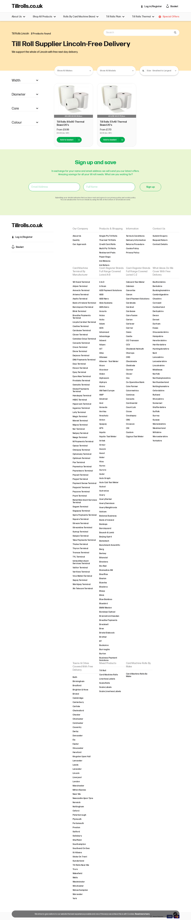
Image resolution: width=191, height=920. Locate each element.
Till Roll (102, 670)
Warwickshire (159, 424)
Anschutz (103, 415)
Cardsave (130, 311)
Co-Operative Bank (135, 382)
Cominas (130, 395)
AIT (100, 349)
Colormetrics (132, 390)
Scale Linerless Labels (110, 691)
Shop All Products (44, 16)
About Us (18, 16)
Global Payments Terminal (81, 390)
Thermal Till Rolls (107, 240)
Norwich (77, 802)
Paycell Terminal (80, 475)
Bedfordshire (159, 282)
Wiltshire (157, 432)
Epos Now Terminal (82, 376)
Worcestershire (160, 436)
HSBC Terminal (80, 400)
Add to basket (66, 140)
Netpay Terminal (80, 433)
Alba (101, 353)
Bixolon (102, 578)
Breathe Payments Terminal (82, 316)
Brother (103, 637)
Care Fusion (132, 315)
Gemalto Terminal (81, 385)
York (75, 898)
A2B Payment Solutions (110, 290)
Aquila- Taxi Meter (108, 436)
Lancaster (78, 761)
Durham (156, 324)
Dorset (156, 319)
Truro (75, 869)
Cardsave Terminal (82, 330)
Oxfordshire (158, 390)
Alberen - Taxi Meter (109, 361)
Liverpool (77, 777)
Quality (76, 240)
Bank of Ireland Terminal (84, 303)
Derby (76, 731)
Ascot (102, 453)
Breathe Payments (108, 620)
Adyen (102, 345)
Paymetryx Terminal (82, 466)
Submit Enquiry (160, 236)
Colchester (78, 723)
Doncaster (78, 735)
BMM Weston (105, 608)
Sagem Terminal (80, 507)
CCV (128, 345)
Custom (129, 432)
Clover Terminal (80, 334)
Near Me (77, 794)
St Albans (77, 852)
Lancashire (158, 357)
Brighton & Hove (80, 690)
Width (25, 80)
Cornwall (157, 303)
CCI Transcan (132, 340)
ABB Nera (104, 299)
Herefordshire (160, 340)
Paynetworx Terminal (83, 471)
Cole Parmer (132, 386)
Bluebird (103, 603)
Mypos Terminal (80, 425)
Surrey (156, 415)
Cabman (130, 286)
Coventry (77, 727)
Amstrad (103, 399)
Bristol (76, 694)
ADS (101, 328)
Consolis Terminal (81, 343)
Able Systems (105, 303)
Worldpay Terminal (82, 584)
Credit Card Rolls (107, 244)
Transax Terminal (81, 552)
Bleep (102, 591)
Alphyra (103, 382)
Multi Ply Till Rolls (107, 248)
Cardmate (131, 303)
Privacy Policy (132, 253)
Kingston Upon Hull (82, 756)
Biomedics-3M (106, 570)
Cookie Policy (132, 248)
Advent (102, 340)
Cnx (128, 378)
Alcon (102, 365)
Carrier (129, 328)
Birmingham (79, 681)
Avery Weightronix (108, 507)
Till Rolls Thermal (143, 16)
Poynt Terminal (80, 496)
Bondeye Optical (107, 612)
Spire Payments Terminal (85, 515)
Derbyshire (158, 311)
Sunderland (78, 861)
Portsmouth (78, 823)
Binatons (103, 562)
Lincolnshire (159, 365)
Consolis (130, 399)
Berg (101, 549)
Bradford (77, 685)
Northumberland (161, 382)
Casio (129, 332)
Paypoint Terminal (81, 487)
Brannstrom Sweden (109, 616)
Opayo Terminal (80, 446)
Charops (130, 353)
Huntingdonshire (161, 349)
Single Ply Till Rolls (108, 236)
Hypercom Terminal (82, 404)
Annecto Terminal (81, 290)
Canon (129, 294)
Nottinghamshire (161, 386)
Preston (76, 827)
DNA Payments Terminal (84, 360)
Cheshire (157, 299)
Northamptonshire (162, 378)
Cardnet (130, 307)
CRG (128, 420)
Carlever (130, 324)
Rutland (156, 395)
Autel (101, 474)
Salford (76, 831)
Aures (102, 466)
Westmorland (159, 428)
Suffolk (156, 411)
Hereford (77, 752)
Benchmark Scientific (109, 545)
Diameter (25, 95)
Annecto (103, 407)
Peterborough (79, 815)
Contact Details (160, 244)
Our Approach (79, 244)
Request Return (160, 240)
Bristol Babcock (106, 633)
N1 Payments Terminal (83, 441)
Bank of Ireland (106, 520)
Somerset (157, 403)
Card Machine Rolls (108, 675)
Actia (101, 319)
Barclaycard (105, 528)
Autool (102, 486)
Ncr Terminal (79, 429)
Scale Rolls (104, 683)
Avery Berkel (105, 499)
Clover (129, 374)
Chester (77, 715)
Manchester (78, 786)
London (76, 781)
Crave (129, 411)
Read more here (142, 914)
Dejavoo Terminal (81, 355)
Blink (101, 595)
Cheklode (130, 365)
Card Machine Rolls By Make (136, 675)
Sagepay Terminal (81, 511)
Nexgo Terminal (80, 437)
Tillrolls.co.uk (27, 6)
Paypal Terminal (80, 479)
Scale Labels (105, 687)
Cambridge (78, 698)
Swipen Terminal (81, 536)
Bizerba (103, 582)
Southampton (79, 844)
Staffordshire (159, 407)
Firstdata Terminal (81, 380)
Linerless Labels (107, 679)
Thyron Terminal (80, 548)
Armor (102, 445)
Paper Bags (104, 257)
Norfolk (156, 374)
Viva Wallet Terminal (82, 576)
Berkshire (157, 286)
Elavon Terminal (80, 368)
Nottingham (78, 806)
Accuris (103, 311)
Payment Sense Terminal (85, 483)
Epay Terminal (79, 372)
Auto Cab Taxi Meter (109, 482)
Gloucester (78, 748)
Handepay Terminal (82, 395)
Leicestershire (160, 361)
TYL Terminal (79, 557)
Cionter (129, 370)
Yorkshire (157, 441)
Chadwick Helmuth (135, 349)
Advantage (104, 336)
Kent (155, 353)
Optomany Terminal (82, 454)
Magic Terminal (80, 416)
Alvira (102, 386)
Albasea (103, 357)
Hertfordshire (159, 345)
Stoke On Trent (80, 857)
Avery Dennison (107, 503)
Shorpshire (158, 399)
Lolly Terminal (79, 412)
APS (101, 428)
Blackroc (103, 587)
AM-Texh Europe (107, 390)
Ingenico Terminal (81, 408)
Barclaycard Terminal (83, 307)
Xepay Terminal (80, 580)
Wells (75, 877)
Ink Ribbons (104, 261)
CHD (128, 357)
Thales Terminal (80, 544)
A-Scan (102, 286)
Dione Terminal (80, 351)
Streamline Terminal (82, 527)
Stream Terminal (81, 523)
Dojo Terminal (79, 364)
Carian (129, 319)
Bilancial (103, 557)
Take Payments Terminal (84, 540)
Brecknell (104, 624)
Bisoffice (103, 574)
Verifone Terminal (81, 572)
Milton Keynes (79, 790)
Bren (101, 628)
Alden (102, 374)
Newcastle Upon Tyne (83, 798)
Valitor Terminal (80, 567)
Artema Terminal (81, 294)
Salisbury (77, 836)
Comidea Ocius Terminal (84, 339)
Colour (25, 123)
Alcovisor (103, 370)
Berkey (102, 553)
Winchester (78, 886)
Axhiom (102, 512)
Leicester (77, 769)
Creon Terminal (80, 347)
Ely (74, 740)
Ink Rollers (104, 265)
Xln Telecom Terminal (83, 588)
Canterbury (78, 702)
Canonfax (130, 290)
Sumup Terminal (80, 532)
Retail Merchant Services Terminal (85, 501)
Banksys (103, 524)
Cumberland (159, 307)
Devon (156, 315)
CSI (127, 428)
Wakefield (77, 873)
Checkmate (131, 361)
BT (100, 641)
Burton (102, 653)
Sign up (150, 187)
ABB (101, 294)
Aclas (102, 315)
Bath (75, 677)
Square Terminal (81, 519)
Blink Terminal (79, 311)
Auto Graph (104, 478)
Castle (129, 336)
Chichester (78, 719)
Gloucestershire (161, 332)
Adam (102, 324)
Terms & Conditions (135, 236)
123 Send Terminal (81, 282)
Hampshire (158, 336)
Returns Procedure (135, 244)
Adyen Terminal (80, 286)
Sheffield (77, 840)
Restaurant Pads (107, 253)
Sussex (156, 420)
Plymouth (77, 819)
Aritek (102, 441)
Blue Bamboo (105, 599)
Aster (102, 457)
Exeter (76, 744)
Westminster (79, 882)
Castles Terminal (81, 326)
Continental (131, 403)
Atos (101, 461)
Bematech (104, 541)
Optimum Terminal (81, 458)
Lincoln (76, 773)
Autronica (104, 491)
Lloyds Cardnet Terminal (84, 322)
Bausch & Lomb (106, 532)
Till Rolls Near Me (81, 865)
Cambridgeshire (161, 294)
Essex (155, 328)
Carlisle (76, 706)
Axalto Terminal (80, 299)
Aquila (102, 432)
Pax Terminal (79, 462)
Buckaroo (104, 645)
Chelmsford (78, 710)
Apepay (103, 424)
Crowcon (130, 424)
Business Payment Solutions (108, 659)
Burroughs (104, 649)
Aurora (102, 470)
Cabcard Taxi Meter (135, 282)
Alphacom (104, 378)
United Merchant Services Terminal (81, 562)
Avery (102, 495)
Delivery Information (136, 240)
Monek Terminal (80, 421)
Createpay (131, 415)
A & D (101, 282)
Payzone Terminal (81, 491)
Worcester (78, 894)
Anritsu (102, 411)
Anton (102, 420)
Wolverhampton (80, 890)
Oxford (76, 811)
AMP (101, 395)
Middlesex (158, 370)
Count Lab (131, 407)
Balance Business (108, 516)
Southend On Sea (81, 848)
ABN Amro (104, 307)
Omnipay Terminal (81, 450)
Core (25, 109)
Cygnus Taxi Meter (135, 436)
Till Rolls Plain (115, 16)
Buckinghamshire (161, 290)
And (101, 403)
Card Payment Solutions (137, 299)
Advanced (104, 332)
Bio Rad (103, 566)
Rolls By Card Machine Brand (80, 16)
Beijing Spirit (105, 537)
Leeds (76, 765)
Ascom (102, 449)
